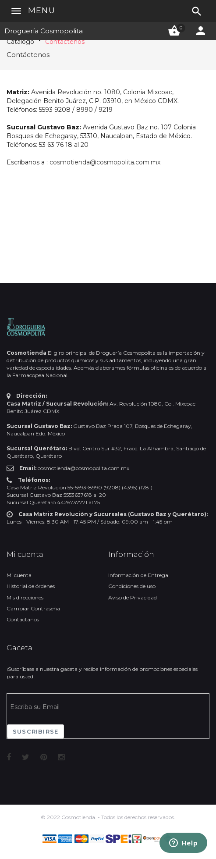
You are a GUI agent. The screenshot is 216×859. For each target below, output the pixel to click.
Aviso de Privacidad (132, 597)
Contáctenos (65, 42)
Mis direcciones (25, 597)
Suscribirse (35, 731)
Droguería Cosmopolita (43, 31)
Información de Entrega (138, 575)
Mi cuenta (19, 575)
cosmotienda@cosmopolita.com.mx (105, 162)
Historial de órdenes (31, 586)
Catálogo (20, 42)
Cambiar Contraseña (33, 608)
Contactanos (23, 619)
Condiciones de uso (132, 586)
